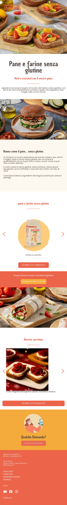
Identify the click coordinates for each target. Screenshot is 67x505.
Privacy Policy (8, 471)
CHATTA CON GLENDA (33, 443)
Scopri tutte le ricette (33, 403)
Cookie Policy (8, 474)
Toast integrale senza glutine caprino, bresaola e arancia (30, 391)
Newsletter (7, 479)
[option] (33, 234)
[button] (4, 234)
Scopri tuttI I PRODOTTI (33, 265)
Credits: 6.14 (7, 498)
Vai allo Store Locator (33, 281)
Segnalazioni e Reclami (11, 477)
